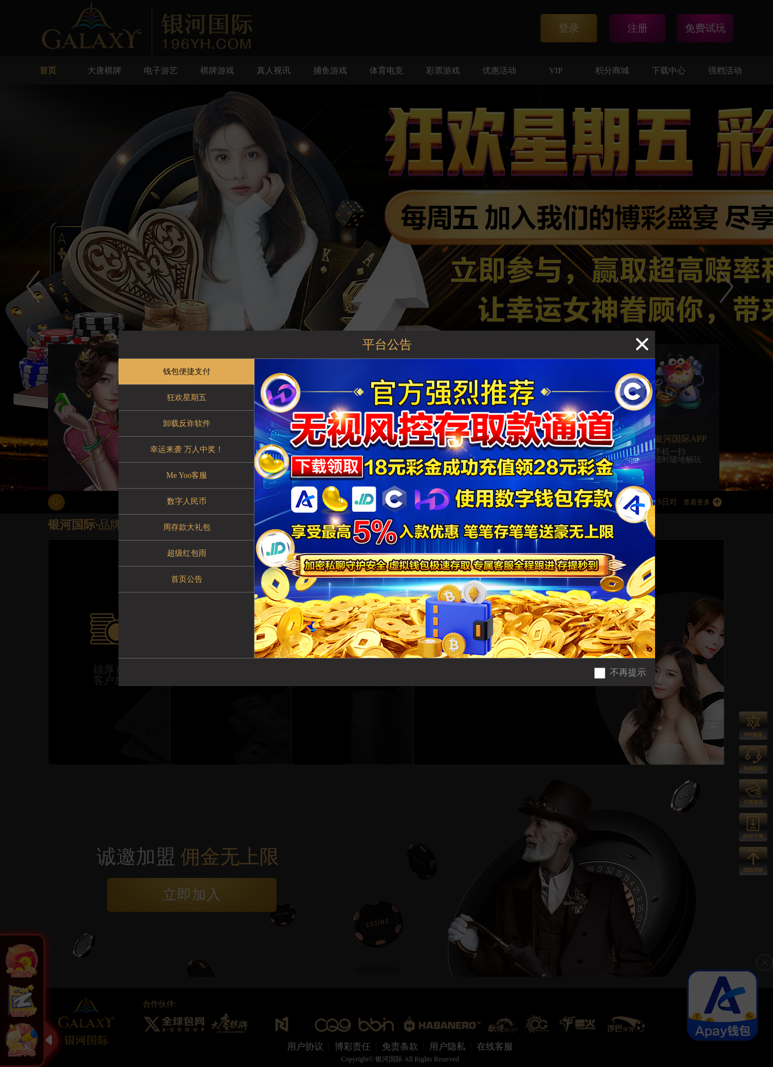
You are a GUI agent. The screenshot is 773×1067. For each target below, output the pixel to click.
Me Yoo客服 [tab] (186, 475)
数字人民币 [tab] (187, 501)
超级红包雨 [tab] (187, 553)
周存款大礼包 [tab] (186, 527)
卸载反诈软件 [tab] (186, 423)
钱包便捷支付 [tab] (186, 371)
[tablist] (186, 508)
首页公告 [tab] (187, 579)
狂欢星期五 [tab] (187, 397)
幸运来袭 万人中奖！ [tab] (186, 449)
